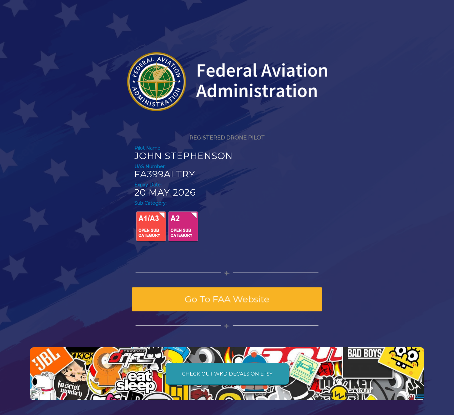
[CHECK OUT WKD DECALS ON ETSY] (227, 374)
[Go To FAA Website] (227, 299)
